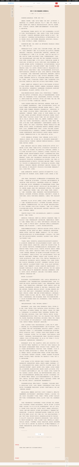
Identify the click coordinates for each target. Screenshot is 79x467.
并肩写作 (2, 0)
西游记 (21, 6)
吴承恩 (32, 13)
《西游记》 (24, 447)
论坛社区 (12, 0)
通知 (66, 3)
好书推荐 (18, 0)
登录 (70, 3)
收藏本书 (57, 6)
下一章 (39, 434)
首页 (34, 3)
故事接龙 (7, 0)
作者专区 (38, 3)
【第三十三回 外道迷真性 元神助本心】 (35, 447)
